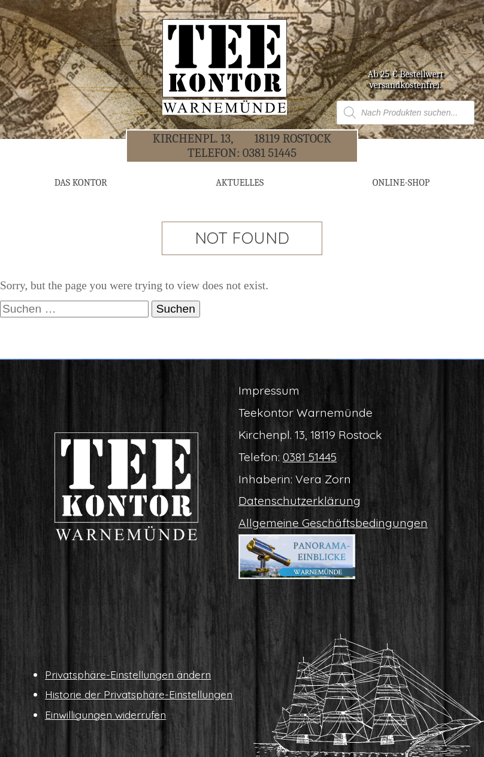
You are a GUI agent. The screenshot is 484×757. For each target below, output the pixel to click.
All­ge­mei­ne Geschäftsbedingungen (333, 523)
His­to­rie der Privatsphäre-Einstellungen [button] (138, 694)
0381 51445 (270, 153)
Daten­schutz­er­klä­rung (299, 500)
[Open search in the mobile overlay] (405, 113)
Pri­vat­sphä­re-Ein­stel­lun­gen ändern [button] (128, 674)
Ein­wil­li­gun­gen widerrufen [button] (105, 714)
